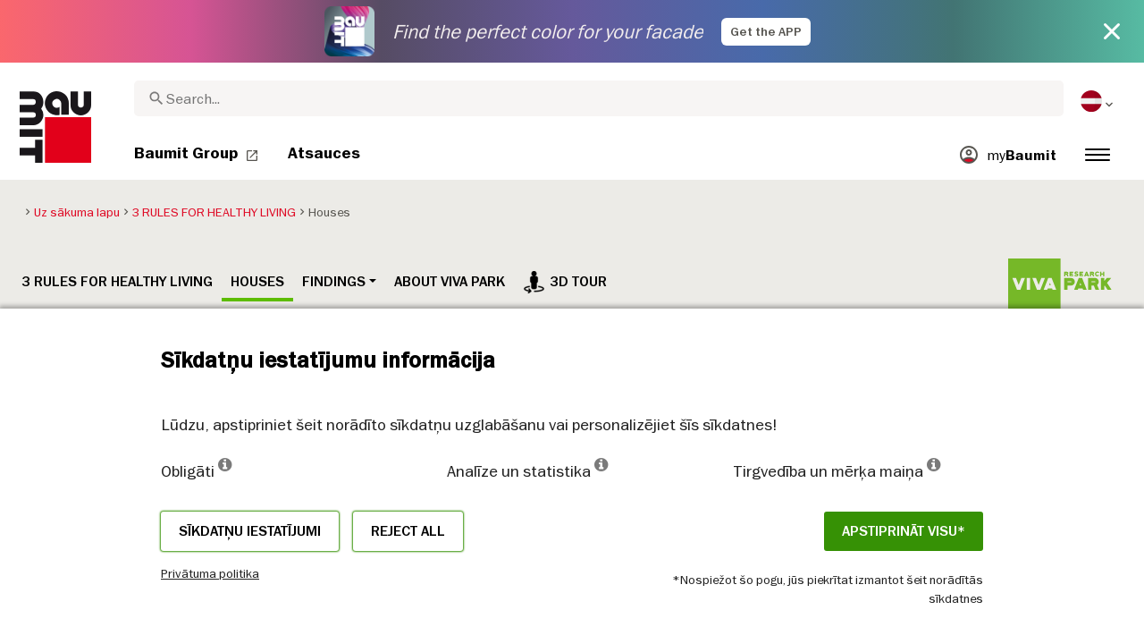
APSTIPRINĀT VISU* (903, 531)
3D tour (565, 282)
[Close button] (1112, 31)
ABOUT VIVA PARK (449, 282)
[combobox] (599, 98)
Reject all (408, 531)
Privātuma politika (210, 573)
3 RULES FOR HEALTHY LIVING (117, 282)
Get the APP (766, 31)
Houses (257, 282)
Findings (334, 282)
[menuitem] (1098, 101)
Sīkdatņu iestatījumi (250, 531)
